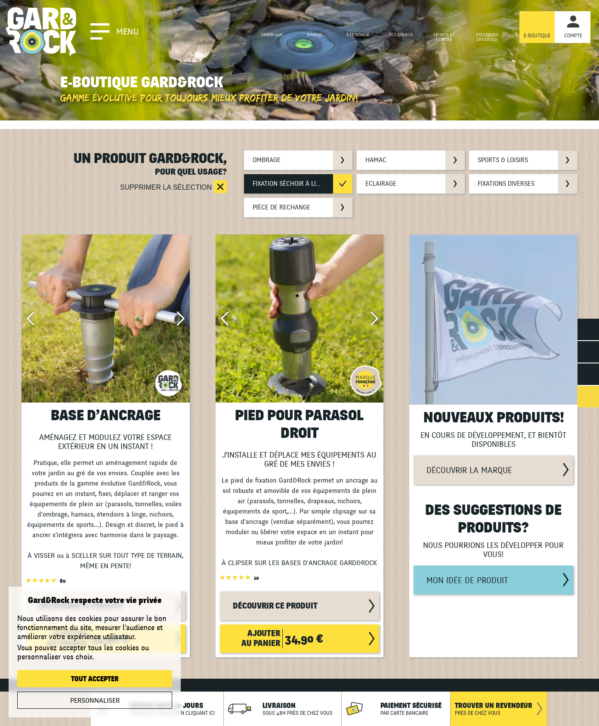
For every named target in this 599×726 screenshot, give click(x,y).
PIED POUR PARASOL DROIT (299, 424)
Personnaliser (95, 700)
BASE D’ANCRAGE (106, 416)
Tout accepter (95, 679)
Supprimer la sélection (167, 187)
